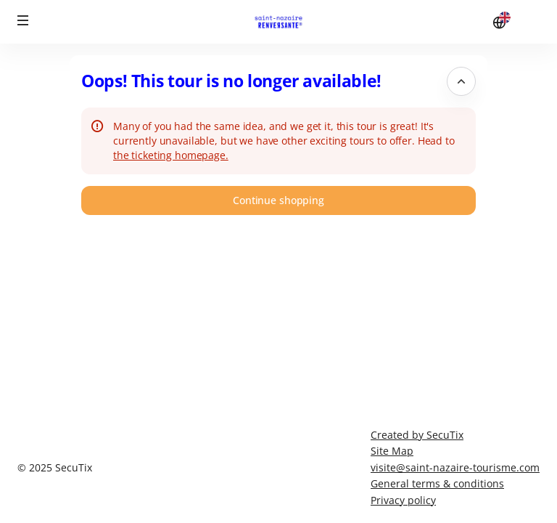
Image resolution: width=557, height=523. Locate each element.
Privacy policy (403, 500)
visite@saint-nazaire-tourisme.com (455, 467)
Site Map (392, 451)
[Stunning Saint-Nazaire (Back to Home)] (278, 22)
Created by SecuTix (417, 435)
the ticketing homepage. (170, 155)
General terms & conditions (437, 483)
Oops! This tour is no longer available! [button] (231, 81)
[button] (23, 20)
